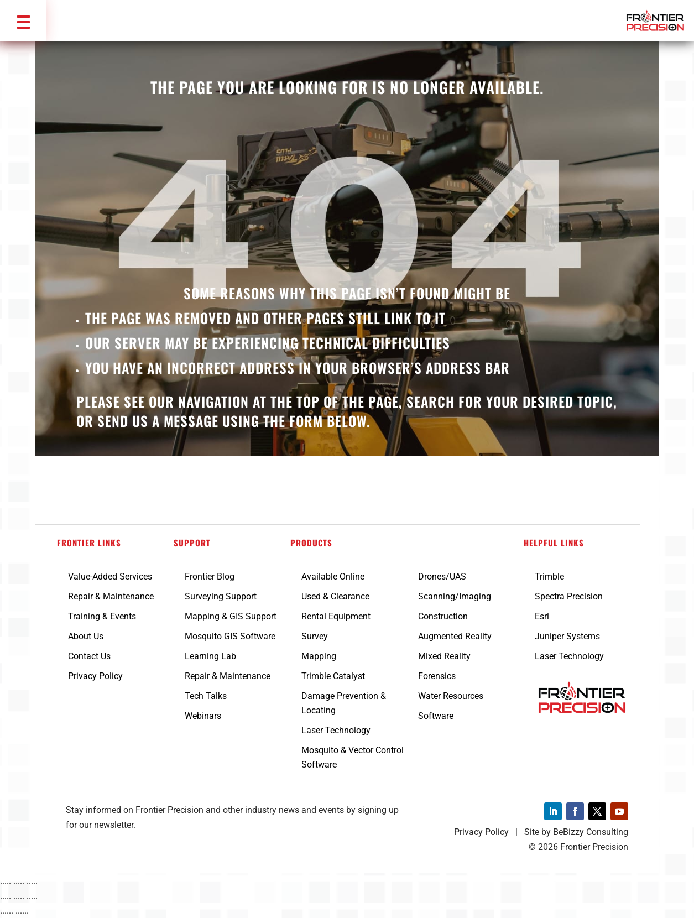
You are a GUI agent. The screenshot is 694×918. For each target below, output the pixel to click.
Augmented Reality (455, 636)
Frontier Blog (209, 576)
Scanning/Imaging (454, 596)
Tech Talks (206, 696)
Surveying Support (221, 596)
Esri (542, 616)
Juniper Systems (567, 636)
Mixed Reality (444, 656)
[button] (23, 20)
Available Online (332, 576)
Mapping (318, 656)
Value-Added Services (110, 576)
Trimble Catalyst (333, 676)
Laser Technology (336, 730)
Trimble (549, 576)
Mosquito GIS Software (230, 636)
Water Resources (450, 696)
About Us (85, 636)
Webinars (203, 716)
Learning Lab (210, 656)
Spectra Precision (569, 596)
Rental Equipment (336, 616)
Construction (443, 616)
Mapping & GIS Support (230, 616)
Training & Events (102, 616)
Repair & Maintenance (111, 596)
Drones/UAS (442, 576)
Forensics (437, 676)
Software (435, 716)
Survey (314, 636)
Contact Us (89, 656)
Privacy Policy (95, 676)
